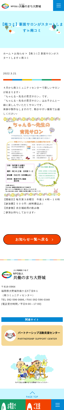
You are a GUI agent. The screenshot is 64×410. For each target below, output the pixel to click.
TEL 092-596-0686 (12, 299)
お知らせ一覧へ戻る (31, 239)
